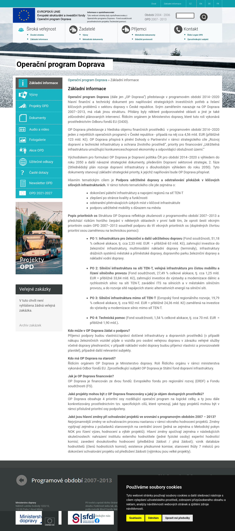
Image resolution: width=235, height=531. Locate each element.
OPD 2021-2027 (35, 193)
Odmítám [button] (153, 517)
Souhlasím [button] (135, 517)
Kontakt (191, 29)
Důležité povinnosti (144, 39)
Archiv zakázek (30, 325)
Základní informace (172, 4)
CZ (190, 4)
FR (218, 4)
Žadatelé (87, 29)
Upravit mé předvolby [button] (177, 517)
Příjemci (139, 29)
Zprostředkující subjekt (197, 39)
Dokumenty (32, 118)
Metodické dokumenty (93, 39)
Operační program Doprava (87, 80)
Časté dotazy (33, 172)
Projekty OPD (33, 106)
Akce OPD (31, 151)
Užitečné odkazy (36, 162)
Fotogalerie (32, 140)
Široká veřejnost (41, 29)
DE (209, 4)
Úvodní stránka (37, 35)
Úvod (153, 4)
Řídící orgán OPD (195, 35)
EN (201, 4)
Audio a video (34, 129)
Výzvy (85, 35)
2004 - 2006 (157, 15)
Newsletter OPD (36, 183)
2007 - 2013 (156, 19)
